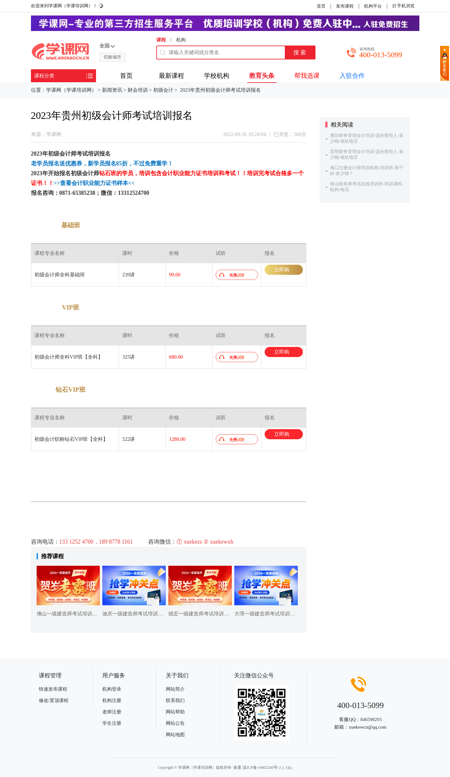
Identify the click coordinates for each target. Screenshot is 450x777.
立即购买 (281, 271)
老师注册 (111, 711)
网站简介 (175, 689)
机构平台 (373, 6)
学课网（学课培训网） (71, 90)
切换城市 (112, 57)
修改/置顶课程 (54, 700)
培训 (93, 154)
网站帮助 (175, 711)
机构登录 (111, 689)
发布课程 (345, 6)
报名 (105, 154)
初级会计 (163, 90)
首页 (321, 6)
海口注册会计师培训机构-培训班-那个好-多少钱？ (367, 170)
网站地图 (175, 734)
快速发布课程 (53, 689)
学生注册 (111, 723)
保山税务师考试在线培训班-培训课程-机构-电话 (367, 187)
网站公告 (175, 723)
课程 (161, 39)
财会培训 (138, 90)
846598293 (371, 719)
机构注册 (111, 700)
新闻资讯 (112, 90)
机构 (181, 39)
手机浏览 (406, 5)
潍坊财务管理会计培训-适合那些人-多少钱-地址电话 (367, 138)
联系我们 (175, 700)
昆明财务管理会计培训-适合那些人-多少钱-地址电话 (367, 154)
